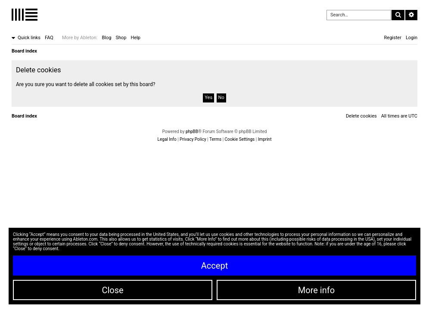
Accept (214, 265)
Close (112, 290)
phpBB (192, 131)
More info (316, 290)
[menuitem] (49, 38)
